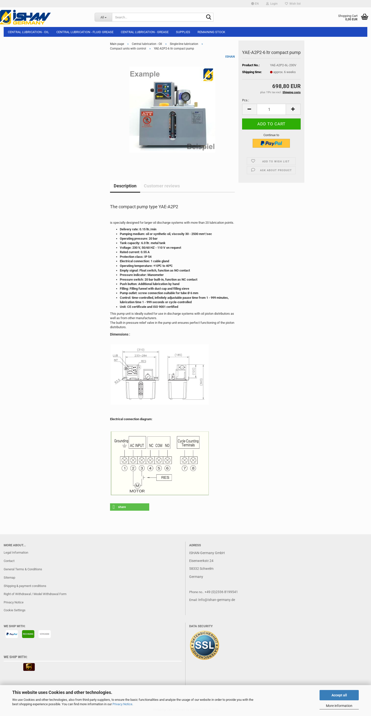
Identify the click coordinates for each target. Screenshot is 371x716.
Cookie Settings (14, 610)
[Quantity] (271, 109)
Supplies (183, 32)
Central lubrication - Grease (145, 32)
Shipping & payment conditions (25, 586)
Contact (9, 561)
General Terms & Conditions (23, 569)
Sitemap (9, 577)
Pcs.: (245, 100)
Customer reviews (162, 185)
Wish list (293, 3)
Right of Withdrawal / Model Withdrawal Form (35, 594)
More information (339, 706)
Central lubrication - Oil (28, 32)
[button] (254, 3)
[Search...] (103, 17)
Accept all (339, 695)
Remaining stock (211, 32)
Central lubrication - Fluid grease (84, 32)
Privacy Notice (122, 704)
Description (125, 185)
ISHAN (230, 56)
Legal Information (16, 552)
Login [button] (272, 3)
